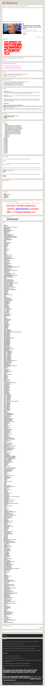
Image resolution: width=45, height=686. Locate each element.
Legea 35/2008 (6, 345)
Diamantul (5, 195)
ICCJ (4, 316)
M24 (4, 373)
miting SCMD (6, 545)
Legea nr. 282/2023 (7, 357)
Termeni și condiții (18, 6)
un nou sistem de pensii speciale (9, 619)
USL (4, 483)
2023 (5, 139)
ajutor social (6, 494)
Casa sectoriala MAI (7, 256)
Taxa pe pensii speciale (7, 470)
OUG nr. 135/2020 (7, 397)
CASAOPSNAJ (6, 249)
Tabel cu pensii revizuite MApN (9, 467)
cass (4, 506)
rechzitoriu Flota (6, 588)
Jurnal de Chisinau (7, 324)
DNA (4, 278)
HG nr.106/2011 (6, 310)
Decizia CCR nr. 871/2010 (8, 283)
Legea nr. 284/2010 (7, 330)
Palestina (5, 426)
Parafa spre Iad (6, 427)
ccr (4, 507)
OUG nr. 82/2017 (6, 400)
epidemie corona (6, 522)
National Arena (6, 381)
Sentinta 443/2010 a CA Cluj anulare (10, 456)
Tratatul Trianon (6, 478)
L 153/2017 (5, 325)
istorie (5, 536)
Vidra (5, 489)
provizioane (6, 583)
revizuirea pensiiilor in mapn (8, 601)
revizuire (5, 598)
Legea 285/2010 (6, 340)
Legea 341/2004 (6, 344)
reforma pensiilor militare (8, 593)
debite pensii (6, 516)
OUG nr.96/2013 (6, 409)
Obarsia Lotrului (6, 410)
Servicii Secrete (6, 461)
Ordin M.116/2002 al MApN (8, 413)
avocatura (5, 502)
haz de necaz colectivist (8, 531)
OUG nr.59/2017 (6, 406)
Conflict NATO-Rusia (7, 267)
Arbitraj (5, 233)
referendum (6, 592)
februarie (6, 135)
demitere (5, 519)
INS (4, 317)
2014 (5, 149)
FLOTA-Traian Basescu (7, 294)
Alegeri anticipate (7, 229)
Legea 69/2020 (6, 349)
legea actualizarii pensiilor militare (9, 539)
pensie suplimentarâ (7, 558)
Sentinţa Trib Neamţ (7, 460)
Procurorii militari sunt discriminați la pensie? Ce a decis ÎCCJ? (14, 82)
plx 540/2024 (6, 571)
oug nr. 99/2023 (6, 555)
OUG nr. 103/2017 (7, 395)
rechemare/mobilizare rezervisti (9, 587)
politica (5, 576)
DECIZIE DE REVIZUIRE (7, 276)
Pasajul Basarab (6, 432)
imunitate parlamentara (8, 533)
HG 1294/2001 (6, 303)
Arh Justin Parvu (6, 233)
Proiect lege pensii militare (8, 439)
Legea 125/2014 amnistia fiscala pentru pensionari (12, 331)
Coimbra (5, 264)
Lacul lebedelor (6, 329)
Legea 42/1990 (6, 347)
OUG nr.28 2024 (6, 403)
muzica (5, 547)
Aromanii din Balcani (7, 235)
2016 (5, 147)
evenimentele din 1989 (7, 526)
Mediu (5, 378)
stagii (5, 610)
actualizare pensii (7, 493)
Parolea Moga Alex (7, 429)
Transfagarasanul (7, 477)
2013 (5, 150)
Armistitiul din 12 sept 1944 (8, 234)
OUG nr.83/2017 (6, 408)
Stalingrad (5, 463)
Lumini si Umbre (6, 369)
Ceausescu (5, 259)
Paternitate (6, 433)
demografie (6, 520)
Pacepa (5, 424)
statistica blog (6, 611)
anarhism (5, 497)
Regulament (6, 446)
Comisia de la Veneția (7, 266)
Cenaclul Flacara (6, 260)
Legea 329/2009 (6, 342)
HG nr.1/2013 (6, 309)
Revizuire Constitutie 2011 (8, 447)
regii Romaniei (6, 595)
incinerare (5, 534)
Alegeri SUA (6, 228)
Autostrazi (5, 238)
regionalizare (6, 596)
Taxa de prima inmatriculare (8, 468)
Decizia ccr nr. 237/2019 (8, 285)
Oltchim (5, 412)
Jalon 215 (5, 323)
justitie (5, 538)
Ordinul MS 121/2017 (7, 420)
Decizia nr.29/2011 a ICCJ (8, 286)
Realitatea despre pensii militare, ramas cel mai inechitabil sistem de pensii (16, 74)
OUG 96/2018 (6, 392)
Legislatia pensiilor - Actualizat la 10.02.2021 (11, 115)
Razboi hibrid (6, 445)
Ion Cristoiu (6, 320)
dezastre (5, 521)
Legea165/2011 (6, 364)
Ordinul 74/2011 (6, 415)
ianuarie (6, 136)
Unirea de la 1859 (7, 485)
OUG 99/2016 (6, 393)
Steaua (5, 465)
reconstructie (6, 589)
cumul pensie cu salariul (8, 514)
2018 (5, 145)
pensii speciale (6, 570)
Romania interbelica (7, 449)
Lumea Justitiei (6, 197)
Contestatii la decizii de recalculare (9, 270)
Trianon (5, 478)
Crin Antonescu (6, 272)
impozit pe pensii (6, 532)
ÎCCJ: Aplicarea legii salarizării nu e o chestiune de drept (13, 83)
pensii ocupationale (7, 566)
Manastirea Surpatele (7, 374)
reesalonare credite (7, 590)
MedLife (5, 375)
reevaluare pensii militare (8, 591)
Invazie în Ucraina (7, 320)
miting (5, 544)
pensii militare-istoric (7, 565)
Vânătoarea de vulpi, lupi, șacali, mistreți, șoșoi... (13, 131)
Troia (5, 479)
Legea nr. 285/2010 (7, 358)
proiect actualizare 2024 (8, 580)
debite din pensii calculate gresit (9, 515)
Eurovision (5, 293)
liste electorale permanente (8, 541)
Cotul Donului (6, 271)
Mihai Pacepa (6, 379)
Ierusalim (5, 318)
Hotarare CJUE (6, 315)
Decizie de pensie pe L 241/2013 (9, 287)
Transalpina (6, 476)
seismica (5, 602)
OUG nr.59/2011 (6, 405)
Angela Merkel (6, 231)
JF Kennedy (5, 321)
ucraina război (6, 617)
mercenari (5, 543)
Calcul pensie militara (7, 255)
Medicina (5, 376)
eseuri (5, 524)
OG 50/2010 (6, 385)
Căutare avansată (9, 6)
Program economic (7, 437)
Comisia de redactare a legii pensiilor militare (11, 266)
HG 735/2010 (6, 305)
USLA (5, 484)
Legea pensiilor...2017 (7, 362)
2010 (5, 153)
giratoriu (5, 530)
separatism (6, 603)
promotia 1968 (6, 581)
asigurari (5, 500)
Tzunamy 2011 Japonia (7, 481)
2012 (5, 151)
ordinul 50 (5, 551)
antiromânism (6, 498)
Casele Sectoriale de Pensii (8, 258)
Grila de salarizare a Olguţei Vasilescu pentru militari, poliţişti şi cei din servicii (16, 665)
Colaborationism (6, 265)
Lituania (5, 367)
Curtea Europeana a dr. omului (9, 273)
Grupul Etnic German (7, 300)
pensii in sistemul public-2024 (9, 561)
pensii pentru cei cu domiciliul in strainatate (11, 568)
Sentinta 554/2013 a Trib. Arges (9, 456)
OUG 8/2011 (6, 391)
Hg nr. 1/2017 (6, 313)
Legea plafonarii (6, 363)
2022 (5, 140)
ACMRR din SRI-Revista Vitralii (8, 116)
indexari (5, 535)
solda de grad (6, 608)
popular (5, 578)
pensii (5, 559)
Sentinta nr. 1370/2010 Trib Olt (9, 458)
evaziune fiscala (6, 525)
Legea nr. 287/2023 (7, 358)
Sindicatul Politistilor (7, 194)
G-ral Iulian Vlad (6, 298)
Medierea (5, 377)
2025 (5, 137)
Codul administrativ (7, 263)
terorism (5, 616)
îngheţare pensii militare (8, 622)
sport (5, 609)
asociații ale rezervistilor (8, 501)
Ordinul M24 (6, 417)
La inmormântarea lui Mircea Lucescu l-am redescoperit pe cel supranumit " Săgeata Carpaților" (19, 648)
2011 (5, 152)
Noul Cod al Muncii (7, 384)
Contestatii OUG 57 (7, 269)
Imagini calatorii (6, 319)
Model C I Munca (6, 380)
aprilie (6, 124)
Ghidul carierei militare (7, 299)
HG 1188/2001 (6, 302)
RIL (4, 442)
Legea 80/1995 (6, 350)
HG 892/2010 (6, 306)
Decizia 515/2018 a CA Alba (8, 280)
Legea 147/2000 (6, 333)
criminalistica (6, 512)
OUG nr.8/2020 (6, 407)
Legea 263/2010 (6, 339)
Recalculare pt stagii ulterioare (9, 445)
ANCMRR (5, 225)
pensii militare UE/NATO (8, 564)
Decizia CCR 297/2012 (7, 282)
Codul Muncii (6, 262)
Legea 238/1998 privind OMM (8, 337)
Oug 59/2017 (6, 423)
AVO (4, 226)
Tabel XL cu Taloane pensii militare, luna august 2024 (12, 74)
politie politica (6, 577)
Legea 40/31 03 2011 (7, 347)
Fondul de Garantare (7, 298)
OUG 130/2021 (6, 387)
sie (4, 604)
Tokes (5, 474)
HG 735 (5, 304)
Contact (27, 6)
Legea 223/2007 (6, 336)
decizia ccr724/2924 (7, 517)
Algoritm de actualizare (8, 230)
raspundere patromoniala (8, 584)
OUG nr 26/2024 (6, 394)
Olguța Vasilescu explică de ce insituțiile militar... (13, 129)
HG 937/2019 (6, 307)
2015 (5, 148)
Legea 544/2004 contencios (8, 348)
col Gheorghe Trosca (14, 672)
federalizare (6, 527)
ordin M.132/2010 (7, 549)
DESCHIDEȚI (24, 34)
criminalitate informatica (8, 513)
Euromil (5, 292)
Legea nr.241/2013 (7, 361)
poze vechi (5, 579)
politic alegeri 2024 (7, 576)
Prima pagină (4, 6)
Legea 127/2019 (6, 332)
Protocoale (5, 441)
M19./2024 (5, 372)
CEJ (4, 249)
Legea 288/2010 (6, 341)
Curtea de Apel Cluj (7, 274)
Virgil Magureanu (6, 489)
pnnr (4, 572)
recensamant (6, 587)
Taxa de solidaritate (7, 469)
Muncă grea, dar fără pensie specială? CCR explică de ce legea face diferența (16, 81)
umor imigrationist (7, 619)
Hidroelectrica (6, 315)
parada (5, 557)
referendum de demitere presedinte (10, 592)
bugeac (5, 505)
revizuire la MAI (6, 600)
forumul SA (6, 528)
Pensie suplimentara (7, 434)
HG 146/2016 (6, 304)
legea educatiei (6, 540)
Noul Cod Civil (6, 383)
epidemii (5, 523)
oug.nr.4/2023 (6, 556)
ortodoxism (6, 552)
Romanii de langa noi (7, 450)
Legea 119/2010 (6, 331)
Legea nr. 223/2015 (7, 356)
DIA (4, 277)
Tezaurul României (7, 471)
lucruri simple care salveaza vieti (9, 542)
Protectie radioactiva (7, 440)
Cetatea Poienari (6, 260)
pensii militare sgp (7, 565)
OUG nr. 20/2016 (6, 398)
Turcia (5, 480)
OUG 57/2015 (6, 390)
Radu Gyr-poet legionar (8, 443)
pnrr (4, 573)
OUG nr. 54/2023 (6, 399)
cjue (4, 509)
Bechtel (5, 245)
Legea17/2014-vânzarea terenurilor (9, 365)
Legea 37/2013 (6, 346)
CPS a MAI (5, 118)
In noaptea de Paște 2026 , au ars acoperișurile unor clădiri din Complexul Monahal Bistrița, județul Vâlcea (20, 641)
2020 (5, 142)
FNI (4, 295)
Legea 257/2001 (6, 338)
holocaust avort (6, 532)
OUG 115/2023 (6, 386)
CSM (4, 254)
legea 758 (5, 538)
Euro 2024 (5, 291)
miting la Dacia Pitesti (7, 546)
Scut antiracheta (6, 454)
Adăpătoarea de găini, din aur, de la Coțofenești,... (13, 133)
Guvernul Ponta (6, 301)
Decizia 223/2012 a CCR (7, 279)
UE (4, 482)
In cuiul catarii (6, 196)
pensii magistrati (6, 562)
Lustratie (5, 370)
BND (4, 240)
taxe (4, 615)
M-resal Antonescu (35, 672)
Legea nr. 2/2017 (6, 355)
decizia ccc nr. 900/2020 (8, 516)
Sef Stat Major (6, 455)
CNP (4, 252)
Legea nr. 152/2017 (7, 352)
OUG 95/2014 (6, 391)
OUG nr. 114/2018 (7, 396)
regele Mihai (6, 594)
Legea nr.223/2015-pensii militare (9, 360)
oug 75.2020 (6, 554)
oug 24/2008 (6, 554)
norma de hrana (6, 548)
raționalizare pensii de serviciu (9, 585)
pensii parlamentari (7, 567)
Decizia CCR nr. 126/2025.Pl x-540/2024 (10, 282)
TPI (4, 467)
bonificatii (5, 504)
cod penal (5, 510)
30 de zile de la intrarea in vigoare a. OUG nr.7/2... (13, 132)
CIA (4, 251)
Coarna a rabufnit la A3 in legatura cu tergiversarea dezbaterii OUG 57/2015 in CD (16, 663)
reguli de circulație (7, 597)
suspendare (6, 614)
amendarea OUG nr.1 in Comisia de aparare (11, 496)
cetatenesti (6, 508)
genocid (5, 529)
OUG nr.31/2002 (6, 404)
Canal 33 (5, 255)
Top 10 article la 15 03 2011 (8, 475)
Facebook (5, 297)
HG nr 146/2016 (6, 308)
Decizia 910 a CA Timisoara (8, 281)
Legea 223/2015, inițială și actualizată (10, 76)
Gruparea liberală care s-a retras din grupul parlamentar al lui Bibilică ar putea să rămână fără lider (32, 27)
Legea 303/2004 (6, 342)
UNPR (5, 483)
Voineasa (5, 491)
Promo (5, 440)
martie (6, 134)
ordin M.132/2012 (7, 550)
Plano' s (5, 75)
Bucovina (5, 246)
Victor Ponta (6, 487)
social (5, 605)
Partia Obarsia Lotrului (7, 429)
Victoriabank (6, 488)
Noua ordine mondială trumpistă (9, 382)
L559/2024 (5, 327)
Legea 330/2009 (6, 343)
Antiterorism (6, 232)
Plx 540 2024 (6, 436)
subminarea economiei (7, 614)
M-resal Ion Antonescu (7, 371)
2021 (5, 141)
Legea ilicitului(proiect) (7, 351)
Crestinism (5, 271)
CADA (5, 247)
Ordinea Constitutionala (8, 414)
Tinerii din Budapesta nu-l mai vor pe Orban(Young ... (13, 127)
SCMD (5, 193)
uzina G (5, 620)
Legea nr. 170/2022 (7, 354)
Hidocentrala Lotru (7, 314)
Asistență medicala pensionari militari (10, 236)
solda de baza (6, 606)
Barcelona (5, 244)
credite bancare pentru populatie (9, 511)
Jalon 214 (5, 322)
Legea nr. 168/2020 (7, 353)
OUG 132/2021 (6, 388)
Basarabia (5, 244)
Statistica (5, 464)
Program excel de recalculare (8, 438)
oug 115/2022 (6, 553)
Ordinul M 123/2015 (7, 416)
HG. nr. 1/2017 (6, 311)
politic (5, 575)
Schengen (5, 453)
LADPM (5, 328)
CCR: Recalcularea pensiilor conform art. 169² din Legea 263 (13, 84)
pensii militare (6, 563)
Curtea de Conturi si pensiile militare (10, 275)
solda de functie (6, 607)
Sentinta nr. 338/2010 (7, 459)
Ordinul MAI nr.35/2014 (7, 419)
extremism (5, 527)
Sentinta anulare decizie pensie (9, 457)
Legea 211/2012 (6, 336)
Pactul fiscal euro (6, 425)
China (5, 261)
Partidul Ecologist (7, 431)
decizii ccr (5, 518)
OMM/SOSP (6, 385)
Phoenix (5, 434)
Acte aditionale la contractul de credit (10, 227)
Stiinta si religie (6, 466)
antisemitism (6, 499)
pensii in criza (6, 560)
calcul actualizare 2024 (7, 505)
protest (5, 582)
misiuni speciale (6, 543)
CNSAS (5, 253)
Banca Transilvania (7, 242)
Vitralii (5, 490)
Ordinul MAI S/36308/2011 (8, 418)
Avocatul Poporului (7, 239)
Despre (14, 6)
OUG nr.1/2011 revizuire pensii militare (10, 401)
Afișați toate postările (18, 21)
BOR (4, 241)
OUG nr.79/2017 (6, 407)
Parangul (5, 428)
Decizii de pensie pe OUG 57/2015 (9, 289)
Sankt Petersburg (7, 452)
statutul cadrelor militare (8, 612)
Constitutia (5, 268)
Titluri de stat (6, 473)
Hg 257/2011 (6, 312)
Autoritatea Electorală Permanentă (9, 237)
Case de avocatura (7, 257)
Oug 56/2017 (6, 422)
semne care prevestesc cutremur (9, 603)
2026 (5, 123)
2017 (5, 146)
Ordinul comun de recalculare (9, 421)
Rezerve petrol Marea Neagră (9, 448)
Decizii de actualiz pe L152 (8, 288)
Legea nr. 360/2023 (7, 359)
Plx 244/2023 (6, 435)
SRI (4, 451)
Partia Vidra (6, 430)
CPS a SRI (5, 117)
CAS (4, 248)
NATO (5, 380)
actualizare (5, 492)
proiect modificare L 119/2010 (9, 581)
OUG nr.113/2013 (7, 402)
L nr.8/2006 (6, 326)
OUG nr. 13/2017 (6, 396)
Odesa (5, 411)
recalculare (6, 586)
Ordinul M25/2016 (7, 418)
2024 (5, 138)
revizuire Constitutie (7, 599)
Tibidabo (5, 472)
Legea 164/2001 (6, 334)
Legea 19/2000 (6, 335)
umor (5, 618)
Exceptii (5, 293)
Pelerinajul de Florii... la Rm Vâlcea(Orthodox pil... (13, 130)
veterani (5, 621)
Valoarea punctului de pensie (8, 486)
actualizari (5, 494)
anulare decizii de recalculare (8, 500)
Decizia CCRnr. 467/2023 (8, 284)
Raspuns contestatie (7, 444)
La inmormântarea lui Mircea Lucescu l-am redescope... (14, 128)
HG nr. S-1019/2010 (7, 309)
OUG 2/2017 (6, 389)
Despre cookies (23, 6)
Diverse (5, 290)
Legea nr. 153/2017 (7, 353)
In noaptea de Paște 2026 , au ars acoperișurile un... (13, 125)
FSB (4, 296)
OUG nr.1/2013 (6, 402)
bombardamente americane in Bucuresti (10, 503)
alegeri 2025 (6, 495)
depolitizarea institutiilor (8, 521)
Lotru (5, 368)
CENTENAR (5, 250)
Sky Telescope (6, 462)
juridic (5, 537)
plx (4, 570)
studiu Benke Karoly (7, 613)
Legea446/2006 (6, 366)
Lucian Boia (6, 369)
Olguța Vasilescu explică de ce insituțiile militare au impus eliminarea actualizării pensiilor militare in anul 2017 (21, 650)
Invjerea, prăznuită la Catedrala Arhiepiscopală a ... (13, 126)
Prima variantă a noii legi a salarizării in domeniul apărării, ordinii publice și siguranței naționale (23, 174)
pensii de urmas (38, 679)
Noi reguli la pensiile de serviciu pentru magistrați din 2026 (13, 85)
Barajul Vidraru (6, 243)
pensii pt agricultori (7, 569)
